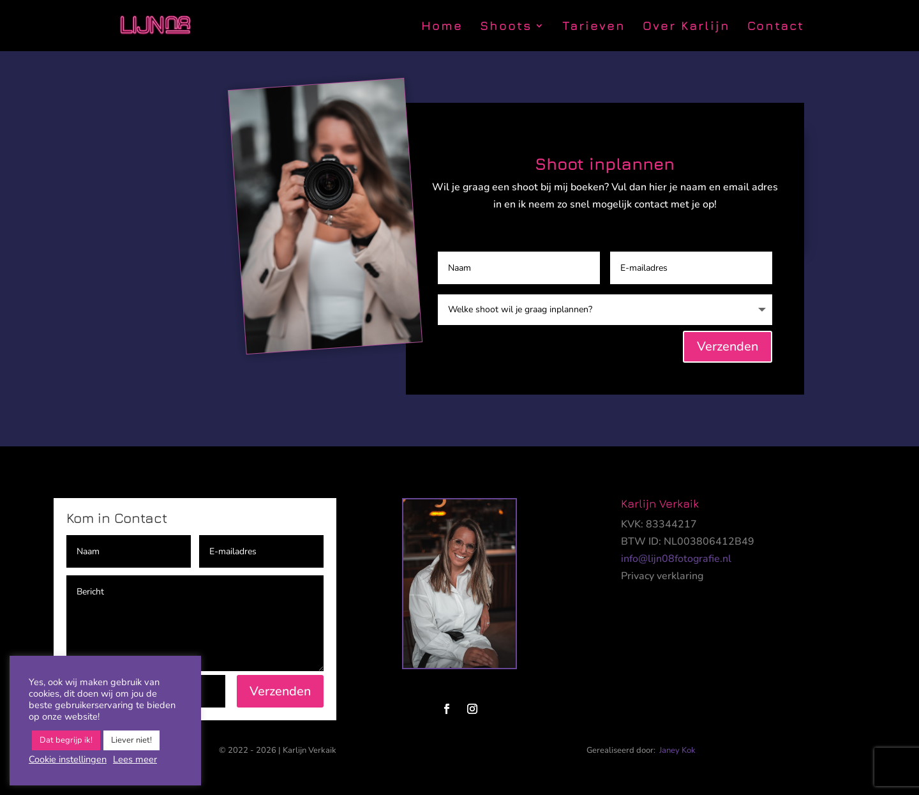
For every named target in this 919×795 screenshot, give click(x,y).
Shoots (506, 27)
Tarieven (593, 27)
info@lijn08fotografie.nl (676, 559)
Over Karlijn (686, 27)
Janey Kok (677, 750)
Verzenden (727, 346)
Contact (775, 27)
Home (442, 27)
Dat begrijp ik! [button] (66, 740)
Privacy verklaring (662, 576)
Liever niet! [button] (131, 740)
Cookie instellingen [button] (68, 759)
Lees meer (135, 759)
